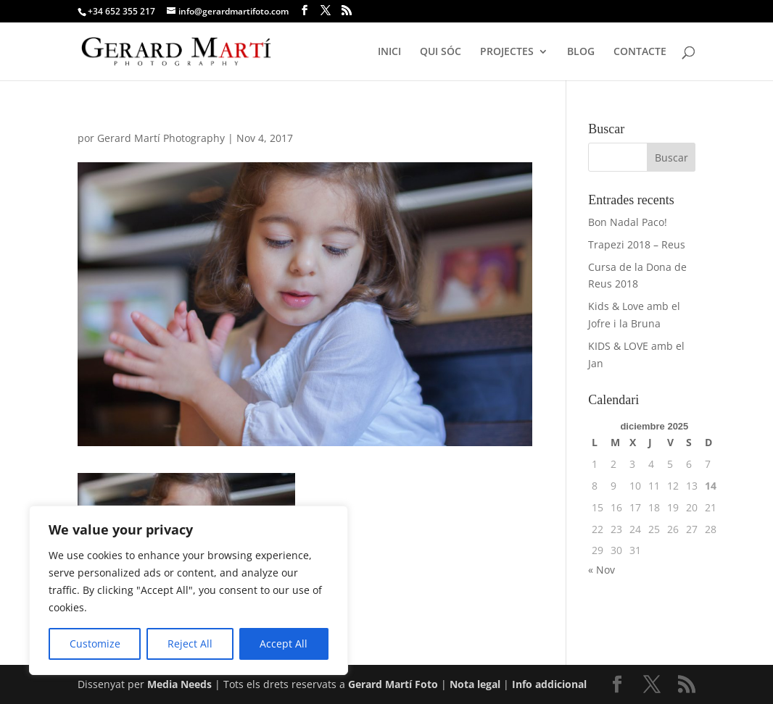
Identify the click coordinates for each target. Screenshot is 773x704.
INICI (389, 52)
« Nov (601, 570)
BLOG (581, 52)
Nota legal (476, 684)
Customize (95, 643)
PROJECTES (507, 52)
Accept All (283, 643)
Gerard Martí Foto (393, 684)
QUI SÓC (440, 52)
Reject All (190, 643)
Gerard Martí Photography (161, 138)
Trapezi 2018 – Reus (636, 244)
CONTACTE (639, 52)
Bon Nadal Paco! (627, 222)
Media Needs (179, 684)
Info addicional (549, 684)
